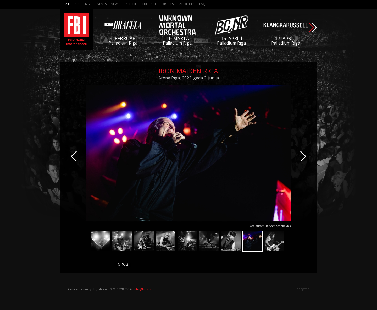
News (115, 4)
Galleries (130, 4)
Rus (76, 4)
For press (167, 4)
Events (101, 4)
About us (187, 4)
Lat (66, 4)
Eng (87, 4)
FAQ (202, 4)
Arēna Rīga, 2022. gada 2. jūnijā (188, 78)
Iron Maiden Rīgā (188, 70)
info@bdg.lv (142, 289)
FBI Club (149, 4)
